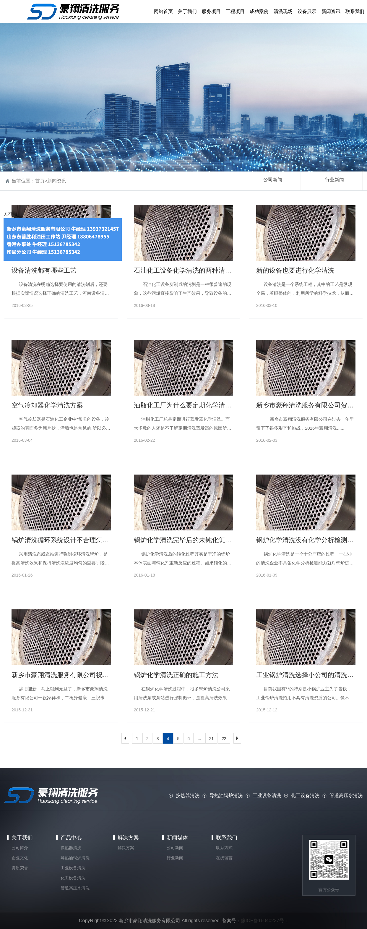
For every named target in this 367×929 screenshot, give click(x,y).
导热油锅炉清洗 (75, 857)
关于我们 (22, 838)
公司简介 (20, 847)
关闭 (8, 213)
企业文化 (20, 857)
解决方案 (128, 838)
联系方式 (224, 847)
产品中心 (71, 838)
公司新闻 (272, 179)
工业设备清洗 (73, 867)
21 (211, 738)
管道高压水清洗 (75, 888)
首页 (40, 180)
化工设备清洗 (73, 877)
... (199, 738)
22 (224, 738)
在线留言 (224, 857)
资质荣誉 (20, 867)
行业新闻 (334, 179)
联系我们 (226, 838)
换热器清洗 (71, 847)
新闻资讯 (56, 180)
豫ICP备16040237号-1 (264, 920)
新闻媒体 (177, 838)
